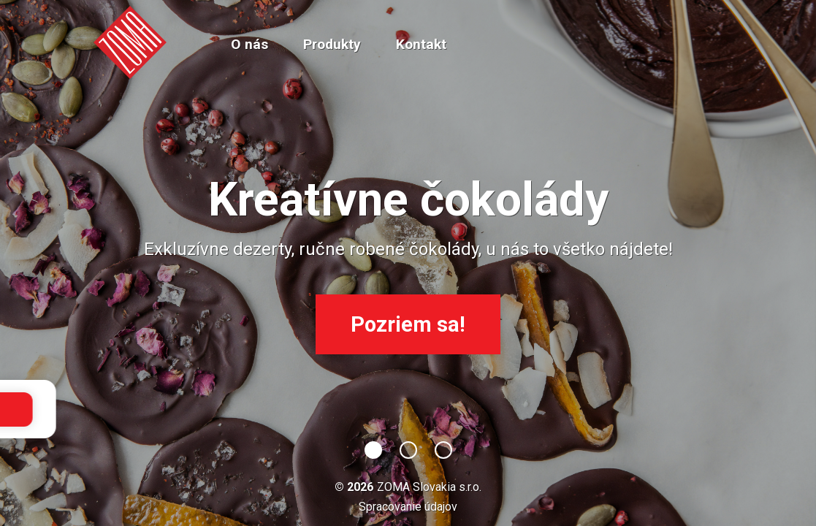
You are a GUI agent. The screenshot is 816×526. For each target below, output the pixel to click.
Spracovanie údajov (408, 507)
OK (547, 409)
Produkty (332, 44)
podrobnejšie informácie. (450, 409)
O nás (249, 44)
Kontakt (421, 44)
